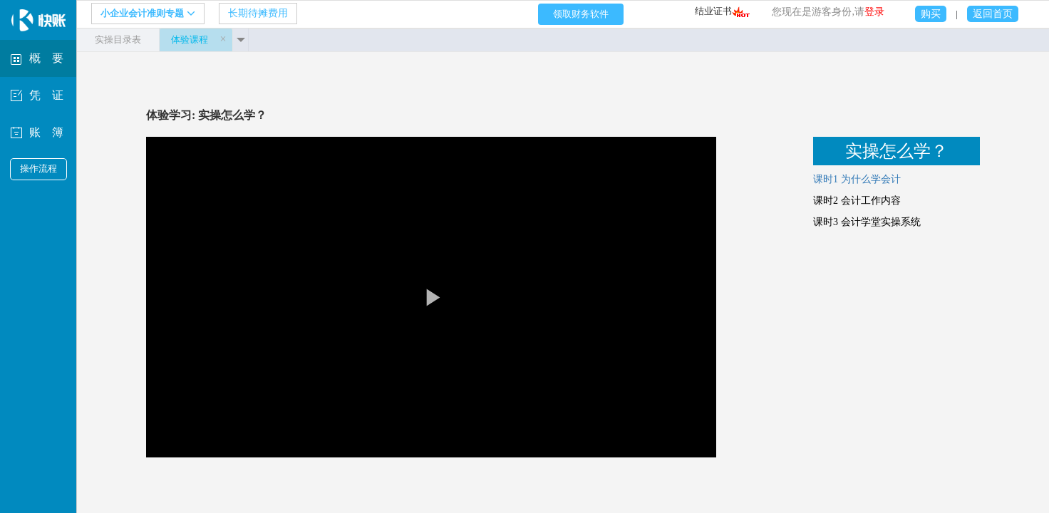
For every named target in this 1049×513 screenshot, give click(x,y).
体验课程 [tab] (189, 39)
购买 (931, 14)
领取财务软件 (581, 14)
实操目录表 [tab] (118, 39)
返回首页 (993, 14)
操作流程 (38, 168)
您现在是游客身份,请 (828, 11)
